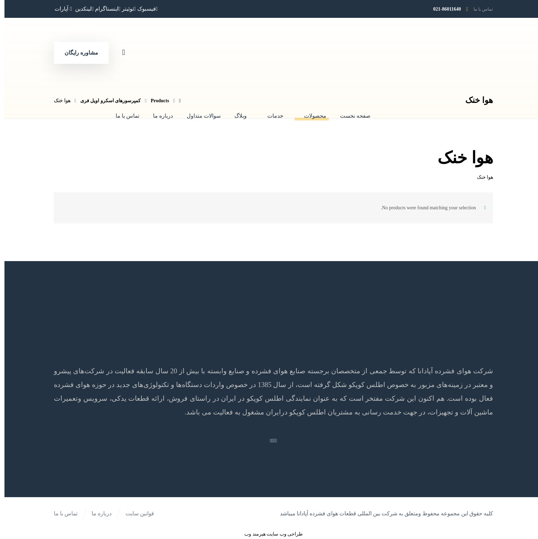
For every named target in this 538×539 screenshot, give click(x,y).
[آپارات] (59, 9)
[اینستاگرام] (103, 9)
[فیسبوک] (143, 9)
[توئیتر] (124, 9)
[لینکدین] (80, 9)
